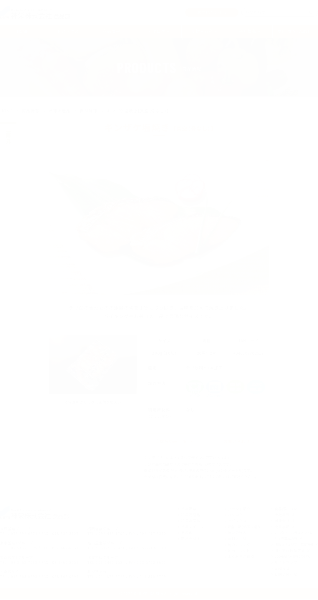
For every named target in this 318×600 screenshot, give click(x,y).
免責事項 (282, 527)
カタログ (235, 515)
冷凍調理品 (190, 515)
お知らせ (282, 568)
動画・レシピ (239, 551)
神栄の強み (237, 533)
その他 (187, 533)
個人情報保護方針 (289, 550)
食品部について (287, 509)
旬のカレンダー (241, 545)
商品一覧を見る (8, 135)
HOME (23, 31)
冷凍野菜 (188, 509)
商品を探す (190, 539)
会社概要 (282, 515)
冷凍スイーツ (192, 527)
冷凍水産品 (190, 521)
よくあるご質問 (241, 557)
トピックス (68, 31)
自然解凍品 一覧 (171, 441)
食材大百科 (237, 539)
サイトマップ (285, 562)
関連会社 (282, 521)
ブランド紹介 (239, 509)
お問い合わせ (210, 12)
